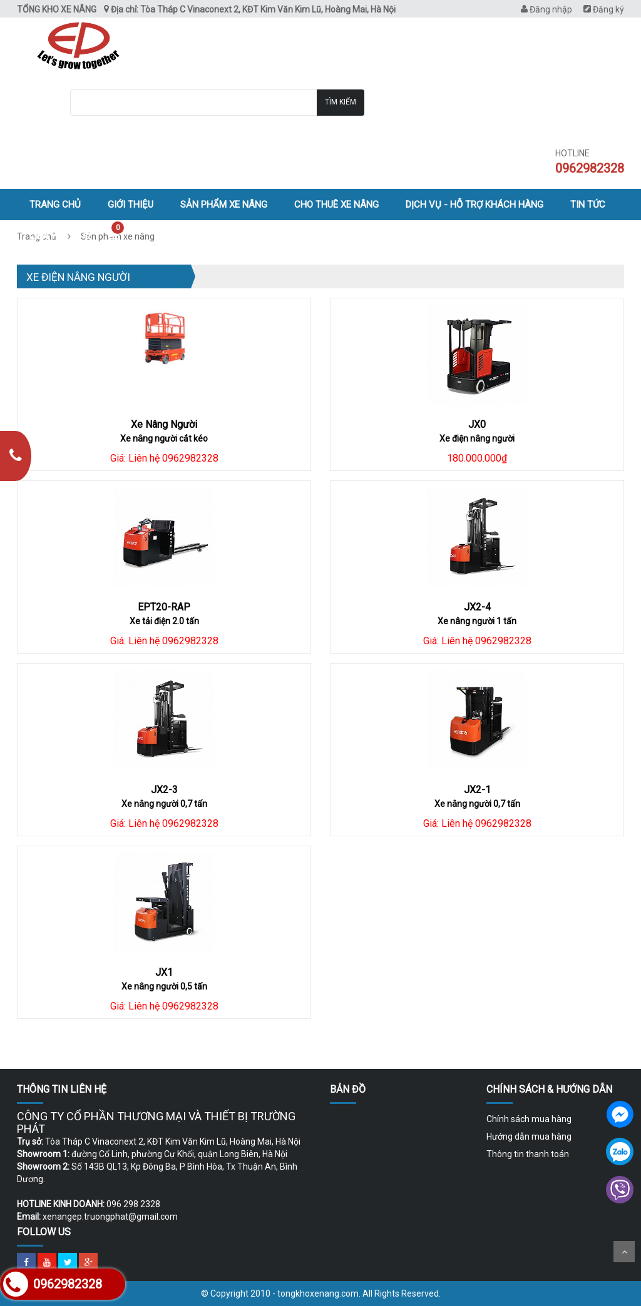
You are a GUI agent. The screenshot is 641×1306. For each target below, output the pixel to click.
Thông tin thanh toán (527, 1154)
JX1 (164, 972)
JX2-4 (477, 607)
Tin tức (587, 204)
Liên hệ (46, 235)
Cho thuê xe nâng (336, 204)
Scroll (624, 1251)
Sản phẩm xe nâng (223, 204)
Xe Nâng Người (164, 424)
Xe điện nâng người (78, 277)
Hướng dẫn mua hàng (529, 1136)
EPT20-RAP (164, 607)
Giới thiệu (130, 204)
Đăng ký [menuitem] (603, 9)
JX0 (477, 424)
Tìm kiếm (340, 102)
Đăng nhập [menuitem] (546, 9)
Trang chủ (55, 204)
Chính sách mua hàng (529, 1119)
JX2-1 (477, 790)
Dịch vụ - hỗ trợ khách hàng (474, 204)
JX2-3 (164, 790)
